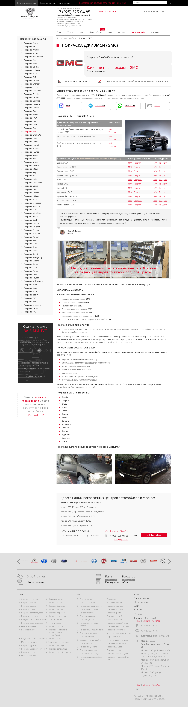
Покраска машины (88, 616)
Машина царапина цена (117, 640)
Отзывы (121, 32)
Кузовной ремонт (48, 3)
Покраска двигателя (57, 616)
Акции (109, 32)
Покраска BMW (30, 63)
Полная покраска (55, 599)
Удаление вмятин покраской (119, 633)
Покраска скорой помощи (59, 652)
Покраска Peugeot (32, 226)
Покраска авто (86, 643)
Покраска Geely (30, 128)
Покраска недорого (88, 646)
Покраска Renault (31, 237)
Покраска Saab (30, 240)
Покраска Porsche (32, 233)
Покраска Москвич (32, 305)
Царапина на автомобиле (91, 640)
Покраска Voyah (31, 288)
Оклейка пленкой (28, 655)
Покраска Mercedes (32, 203)
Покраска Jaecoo (31, 165)
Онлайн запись (36, 576)
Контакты (155, 32)
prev (20, 561)
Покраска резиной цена (117, 623)
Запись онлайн (138, 32)
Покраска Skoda (31, 250)
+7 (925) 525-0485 (97, 95)
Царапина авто (113, 636)
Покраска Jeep (30, 172)
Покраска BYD (30, 77)
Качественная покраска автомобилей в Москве (102, 2)
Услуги (70, 32)
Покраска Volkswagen (33, 281)
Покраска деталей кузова (32, 612)
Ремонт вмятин (55, 619)
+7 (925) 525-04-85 (73, 11)
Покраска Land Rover (33, 182)
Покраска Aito (30, 46)
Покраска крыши (28, 606)
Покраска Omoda (31, 223)
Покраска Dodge (31, 111)
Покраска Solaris (31, 247)
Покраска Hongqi (31, 145)
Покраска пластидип (88, 633)
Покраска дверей (114, 616)
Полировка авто (28, 629)
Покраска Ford (30, 124)
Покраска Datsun (31, 107)
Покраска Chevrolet (32, 90)
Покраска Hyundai (32, 152)
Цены (81, 32)
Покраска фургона (29, 645)
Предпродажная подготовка (33, 619)
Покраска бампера (56, 606)
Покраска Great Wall (33, 135)
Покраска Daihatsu (32, 104)
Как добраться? (121, 539)
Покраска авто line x (116, 629)
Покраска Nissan (31, 216)
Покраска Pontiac (31, 230)
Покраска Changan (32, 84)
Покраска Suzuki (31, 264)
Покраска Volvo (30, 284)
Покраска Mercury (32, 206)
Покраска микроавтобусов (33, 649)
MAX (110, 129)
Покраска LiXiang (31, 196)
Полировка (111, 599)
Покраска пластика (29, 616)
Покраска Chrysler (32, 94)
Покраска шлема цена (116, 650)
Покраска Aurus (31, 53)
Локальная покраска (30, 599)
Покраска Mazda (31, 199)
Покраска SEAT (30, 243)
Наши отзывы (35, 582)
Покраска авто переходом (32, 623)
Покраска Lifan (30, 189)
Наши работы (95, 32)
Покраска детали (87, 619)
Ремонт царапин (28, 626)
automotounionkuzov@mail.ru (155, 635)
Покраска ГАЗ (30, 298)
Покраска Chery (31, 87)
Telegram (112, 132)
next (168, 561)
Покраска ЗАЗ (30, 301)
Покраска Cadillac (31, 80)
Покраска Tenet (31, 271)
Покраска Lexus (31, 186)
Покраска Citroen (31, 97)
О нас (59, 32)
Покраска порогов (56, 612)
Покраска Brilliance (32, 70)
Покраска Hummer (32, 148)
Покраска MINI (30, 209)
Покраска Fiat (30, 121)
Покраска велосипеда (57, 649)
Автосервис (64, 3)
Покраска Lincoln (31, 192)
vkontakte (163, 11)
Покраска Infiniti (31, 155)
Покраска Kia (29, 175)
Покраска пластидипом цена (92, 629)
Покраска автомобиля (27, 3)
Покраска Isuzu (30, 158)
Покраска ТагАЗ (31, 308)
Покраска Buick (30, 73)
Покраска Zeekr (31, 295)
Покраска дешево (114, 646)
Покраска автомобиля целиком (89, 624)
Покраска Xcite (30, 291)
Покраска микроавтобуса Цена (118, 658)
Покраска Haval (30, 138)
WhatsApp (124, 531)
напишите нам (153, 535)
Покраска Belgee (31, 67)
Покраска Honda (31, 141)
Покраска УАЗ (30, 312)
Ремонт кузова (54, 623)
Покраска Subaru (31, 260)
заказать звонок (107, 11)
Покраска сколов (55, 626)
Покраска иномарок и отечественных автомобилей (57, 632)
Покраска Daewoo (32, 101)
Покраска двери (55, 602)
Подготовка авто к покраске (33, 638)
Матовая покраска (29, 642)
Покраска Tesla (30, 274)
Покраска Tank (30, 267)
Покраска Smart (31, 254)
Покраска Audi (30, 60)
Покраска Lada (30, 179)
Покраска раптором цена (118, 626)
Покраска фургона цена (117, 653)
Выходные (128, 576)
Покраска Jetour (31, 169)
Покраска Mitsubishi (32, 213)
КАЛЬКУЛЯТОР (36, 414)
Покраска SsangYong (33, 257)
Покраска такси (28, 652)
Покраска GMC (30, 131)
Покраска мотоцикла (57, 645)
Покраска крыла (28, 609)
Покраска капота (55, 609)
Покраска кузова (28, 602)
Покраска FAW (30, 118)
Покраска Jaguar (31, 162)
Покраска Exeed (31, 114)
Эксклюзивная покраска (58, 642)
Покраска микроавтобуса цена (91, 658)
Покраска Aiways (31, 50)
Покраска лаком (55, 638)
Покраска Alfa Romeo (33, 56)
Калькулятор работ (116, 582)
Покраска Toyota (31, 277)
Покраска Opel (30, 220)
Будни (109, 576)
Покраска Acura (31, 43)
